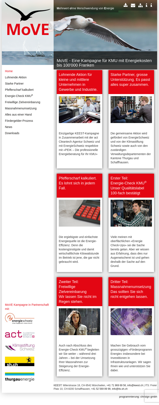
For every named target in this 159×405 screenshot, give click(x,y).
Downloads (12, 133)
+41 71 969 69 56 (116, 385)
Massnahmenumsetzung (21, 108)
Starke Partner (14, 83)
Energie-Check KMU (19, 96)
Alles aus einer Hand (18, 114)
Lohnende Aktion (15, 77)
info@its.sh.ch (120, 388)
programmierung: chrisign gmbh (138, 396)
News (8, 127)
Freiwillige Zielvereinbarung (22, 102)
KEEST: (58, 385)
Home (9, 71)
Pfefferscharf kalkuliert (19, 89)
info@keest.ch (135, 385)
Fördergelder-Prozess (19, 120)
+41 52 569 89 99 (101, 388)
